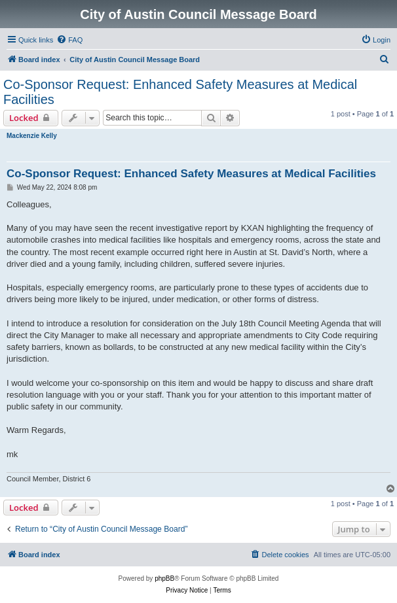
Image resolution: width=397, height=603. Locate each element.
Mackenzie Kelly (32, 135)
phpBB (164, 578)
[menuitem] (69, 40)
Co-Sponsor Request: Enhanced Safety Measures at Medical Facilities (180, 92)
